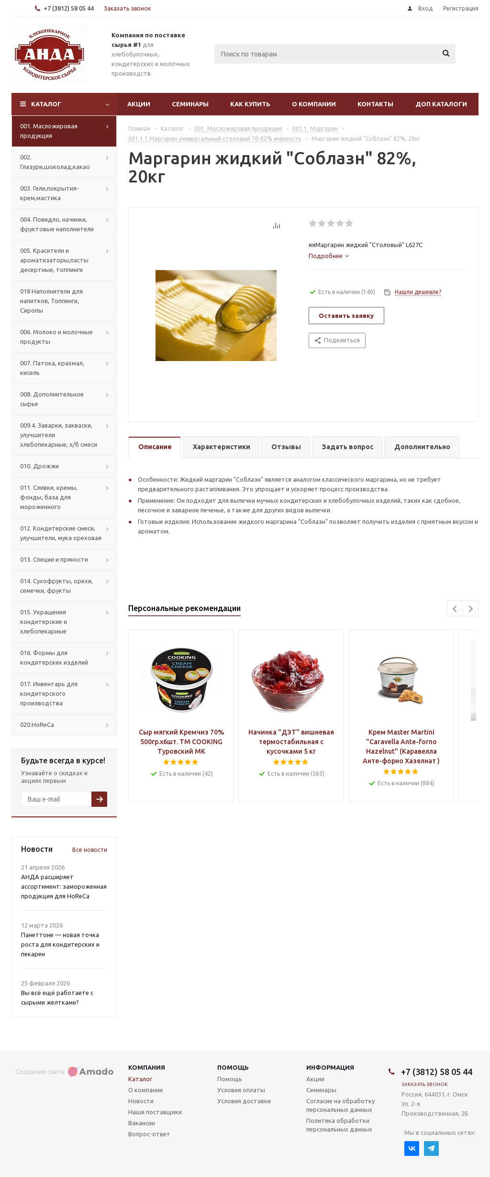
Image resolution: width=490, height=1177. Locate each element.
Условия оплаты (241, 1089)
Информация (330, 1067)
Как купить (250, 104)
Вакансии (141, 1123)
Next (471, 609)
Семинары (190, 104)
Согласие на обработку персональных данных (340, 1105)
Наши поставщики (155, 1112)
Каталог (46, 104)
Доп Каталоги (441, 104)
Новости (141, 1101)
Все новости (89, 850)
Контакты (375, 104)
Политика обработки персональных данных (339, 1124)
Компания (146, 1067)
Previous (455, 609)
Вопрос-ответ (149, 1134)
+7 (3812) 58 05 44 (69, 8)
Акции (138, 104)
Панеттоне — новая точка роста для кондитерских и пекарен (60, 944)
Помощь (233, 1067)
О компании (314, 104)
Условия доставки (244, 1101)
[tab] (329, 255)
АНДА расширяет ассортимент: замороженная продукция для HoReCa (64, 886)
